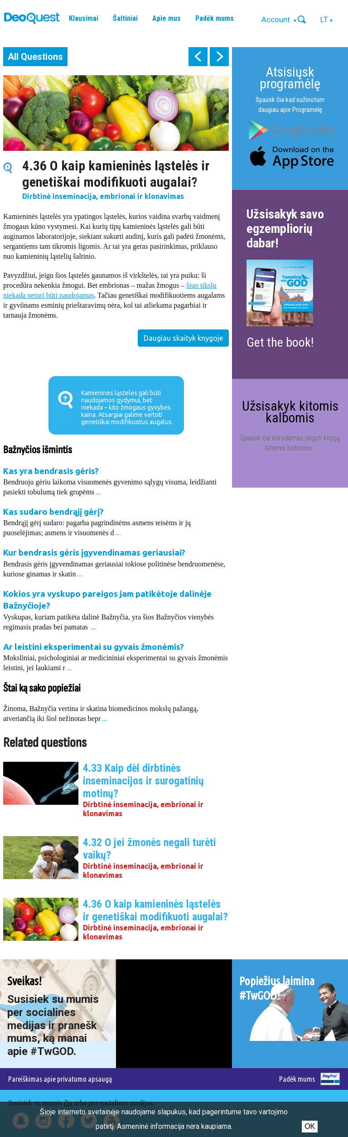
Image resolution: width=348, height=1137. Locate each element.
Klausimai (83, 18)
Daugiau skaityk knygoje (183, 338)
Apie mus (166, 18)
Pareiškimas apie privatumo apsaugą (60, 1078)
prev (198, 56)
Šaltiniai (125, 18)
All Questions (35, 56)
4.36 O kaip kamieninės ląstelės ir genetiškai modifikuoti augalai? (155, 910)
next (219, 56)
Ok (309, 1126)
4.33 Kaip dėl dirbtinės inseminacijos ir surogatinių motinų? (143, 781)
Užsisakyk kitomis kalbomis (290, 412)
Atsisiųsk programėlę (290, 78)
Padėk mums (214, 18)
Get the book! (280, 342)
